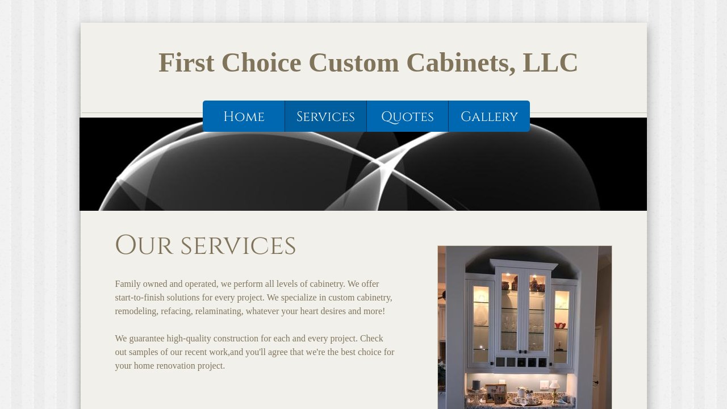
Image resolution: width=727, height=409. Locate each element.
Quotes (407, 117)
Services (325, 117)
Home (244, 117)
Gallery (489, 117)
